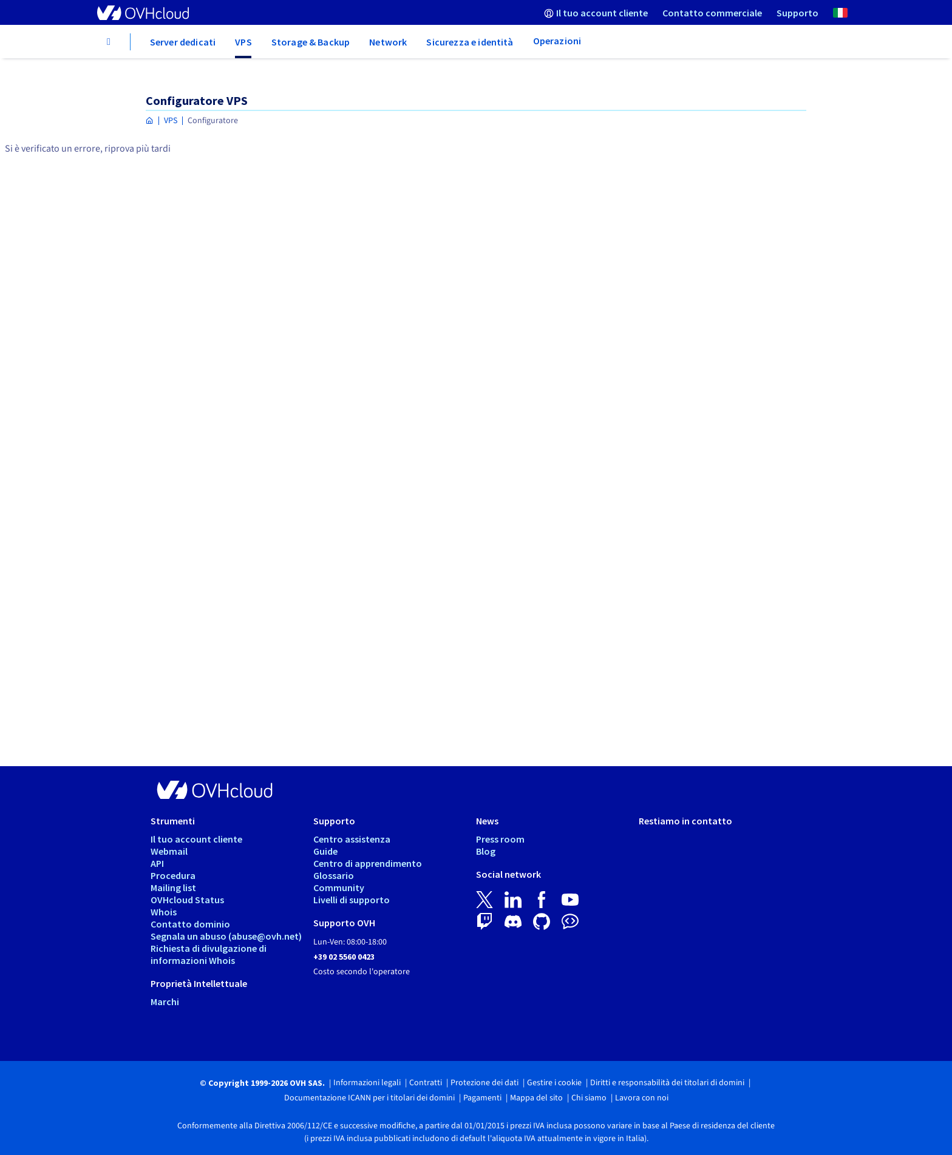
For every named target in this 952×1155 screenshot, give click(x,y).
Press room (500, 839)
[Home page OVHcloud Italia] (150, 121)
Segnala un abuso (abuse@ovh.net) (226, 936)
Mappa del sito (536, 1098)
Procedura (173, 875)
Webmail (169, 851)
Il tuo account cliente (196, 839)
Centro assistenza (351, 839)
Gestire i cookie (554, 1083)
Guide (325, 851)
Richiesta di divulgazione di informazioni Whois (209, 954)
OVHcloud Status (187, 900)
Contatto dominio (190, 924)
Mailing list (173, 887)
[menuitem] (596, 12)
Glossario (333, 875)
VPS (170, 120)
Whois (164, 912)
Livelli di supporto (351, 900)
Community (338, 887)
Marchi (165, 1001)
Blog (485, 851)
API (157, 863)
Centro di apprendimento (367, 863)
